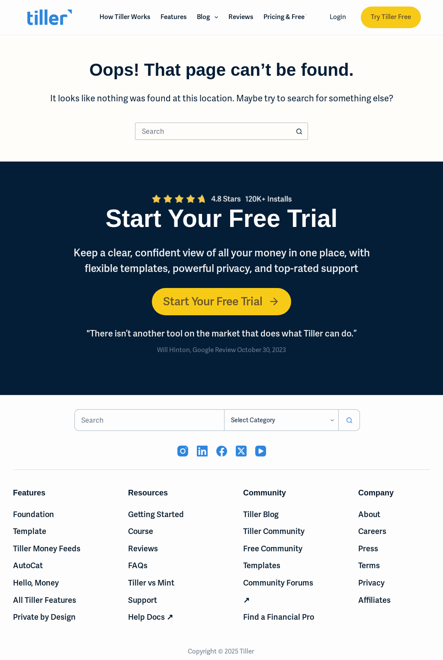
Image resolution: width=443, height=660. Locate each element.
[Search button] (299, 131)
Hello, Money (36, 583)
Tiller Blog (261, 514)
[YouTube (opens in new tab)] (260, 451)
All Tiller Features (44, 600)
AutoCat (28, 565)
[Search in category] (281, 420)
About (369, 514)
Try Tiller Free (391, 17)
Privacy (371, 583)
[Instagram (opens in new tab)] (182, 451)
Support (142, 600)
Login (338, 17)
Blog (209, 17)
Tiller (247, 651)
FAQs (138, 565)
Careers (372, 531)
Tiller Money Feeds (46, 548)
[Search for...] (213, 131)
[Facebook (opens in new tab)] (221, 451)
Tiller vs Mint (151, 583)
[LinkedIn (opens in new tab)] (202, 451)
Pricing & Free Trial (291, 17)
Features (173, 17)
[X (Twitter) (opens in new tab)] (241, 451)
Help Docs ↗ (150, 617)
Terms (369, 565)
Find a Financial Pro (278, 617)
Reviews (240, 17)
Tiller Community (274, 531)
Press (368, 548)
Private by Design (44, 617)
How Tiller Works (125, 17)
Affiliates (374, 600)
